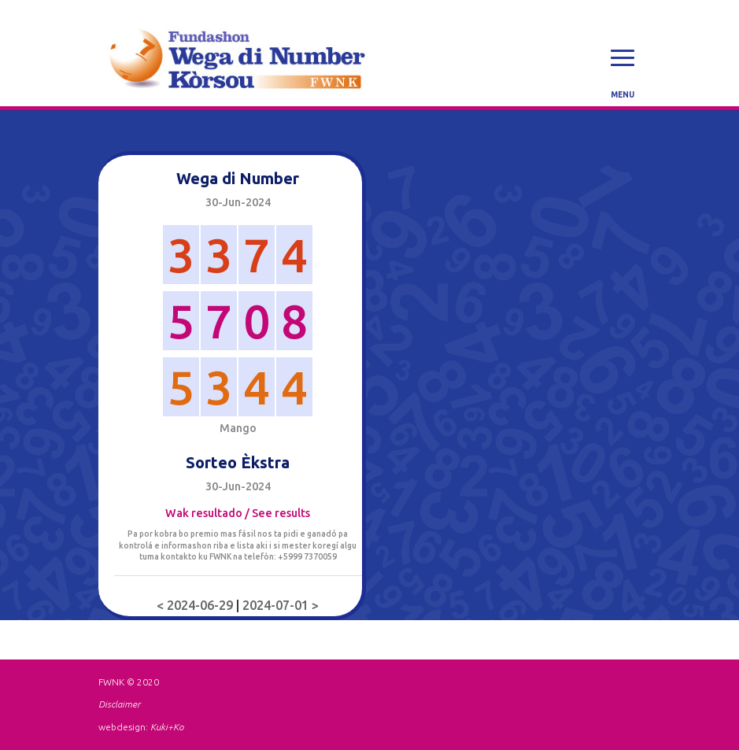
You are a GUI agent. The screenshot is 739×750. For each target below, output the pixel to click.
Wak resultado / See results (237, 513)
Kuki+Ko (166, 727)
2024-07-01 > (280, 605)
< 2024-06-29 (196, 605)
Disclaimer (119, 704)
